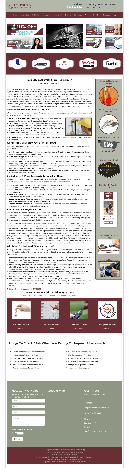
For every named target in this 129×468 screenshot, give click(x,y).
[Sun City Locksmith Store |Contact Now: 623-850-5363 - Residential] (109, 28)
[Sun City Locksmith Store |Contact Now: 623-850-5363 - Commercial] (110, 42)
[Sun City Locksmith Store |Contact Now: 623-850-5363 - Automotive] (90, 28)
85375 (47, 295)
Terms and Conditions (92, 15)
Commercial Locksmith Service (108, 236)
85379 (63, 295)
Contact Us (78, 15)
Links (79, 459)
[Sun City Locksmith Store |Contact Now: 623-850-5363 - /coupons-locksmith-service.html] (25, 29)
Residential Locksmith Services (108, 82)
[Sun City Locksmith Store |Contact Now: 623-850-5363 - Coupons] (13, 28)
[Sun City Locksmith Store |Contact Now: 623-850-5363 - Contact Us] (14, 42)
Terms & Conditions (54, 459)
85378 (58, 295)
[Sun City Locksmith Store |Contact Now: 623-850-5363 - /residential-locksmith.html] (21, 310)
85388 (74, 295)
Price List (106, 15)
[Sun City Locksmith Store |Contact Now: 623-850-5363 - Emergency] (90, 42)
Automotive (25, 15)
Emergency (46, 15)
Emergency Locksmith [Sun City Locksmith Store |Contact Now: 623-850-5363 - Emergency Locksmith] (107, 325)
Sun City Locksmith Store (69, 92)
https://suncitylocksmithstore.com (72, 452)
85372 (30, 295)
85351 (25, 295)
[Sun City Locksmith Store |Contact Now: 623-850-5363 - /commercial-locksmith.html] (50, 310)
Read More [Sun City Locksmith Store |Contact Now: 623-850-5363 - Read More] (21, 328)
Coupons (68, 15)
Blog (114, 15)
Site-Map (72, 459)
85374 (41, 295)
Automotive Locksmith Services (108, 110)
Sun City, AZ (44, 83)
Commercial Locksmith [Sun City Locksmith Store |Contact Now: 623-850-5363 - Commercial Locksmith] (50, 325)
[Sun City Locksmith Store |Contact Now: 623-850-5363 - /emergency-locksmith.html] (107, 310)
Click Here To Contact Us (108, 137)
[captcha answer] (20, 433)
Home (15, 15)
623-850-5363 (75, 6)
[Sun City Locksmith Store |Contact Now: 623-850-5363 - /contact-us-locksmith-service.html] (25, 43)
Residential (36, 15)
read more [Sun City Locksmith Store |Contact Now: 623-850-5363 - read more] (11, 32)
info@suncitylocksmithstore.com (98, 431)
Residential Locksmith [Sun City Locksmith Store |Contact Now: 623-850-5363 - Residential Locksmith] (21, 325)
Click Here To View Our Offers (108, 186)
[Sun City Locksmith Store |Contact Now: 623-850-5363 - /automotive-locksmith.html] (79, 310)
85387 (69, 295)
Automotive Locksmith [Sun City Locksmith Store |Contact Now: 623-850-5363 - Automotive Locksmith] (78, 325)
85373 (36, 295)
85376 (52, 295)
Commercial (57, 15)
